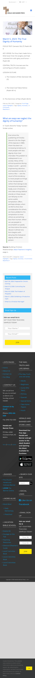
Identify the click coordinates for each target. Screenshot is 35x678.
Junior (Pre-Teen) (25, 389)
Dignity (19, 105)
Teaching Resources (7, 541)
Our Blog (6, 377)
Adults (23, 381)
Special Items (26, 401)
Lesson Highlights (8, 105)
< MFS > (27, 579)
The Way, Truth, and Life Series (25, 375)
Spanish (24, 397)
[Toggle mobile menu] (31, 10)
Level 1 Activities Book (9, 552)
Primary (24, 394)
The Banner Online (8, 489)
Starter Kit (7, 531)
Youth (23, 410)
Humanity (25, 105)
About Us (6, 371)
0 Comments (28, 258)
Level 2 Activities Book (9, 558)
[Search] (30, 483)
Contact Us (7, 374)
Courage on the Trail (9, 535)
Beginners (25, 384)
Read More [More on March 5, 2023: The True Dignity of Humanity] (6, 109)
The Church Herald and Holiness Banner (9, 482)
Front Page (25, 103)
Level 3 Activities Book (9, 564)
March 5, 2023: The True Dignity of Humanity (14, 40)
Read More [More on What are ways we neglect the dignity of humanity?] (6, 260)
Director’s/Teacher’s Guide (9, 547)
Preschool (8, 514)
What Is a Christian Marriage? (14, 301)
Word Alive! (7, 504)
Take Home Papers (25, 406)
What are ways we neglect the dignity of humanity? (17, 119)
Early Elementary (9, 509)
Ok (29, 668)
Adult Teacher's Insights (22, 249)
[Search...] (24, 483)
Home (5, 368)
